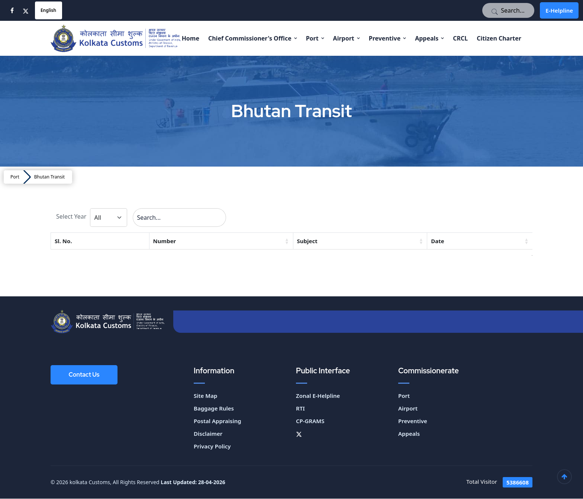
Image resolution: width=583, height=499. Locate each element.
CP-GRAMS (310, 421)
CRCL (460, 38)
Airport (343, 38)
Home (190, 38)
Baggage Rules (214, 408)
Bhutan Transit (49, 177)
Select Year (71, 217)
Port (312, 38)
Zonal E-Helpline (318, 396)
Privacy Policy (212, 446)
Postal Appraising (217, 421)
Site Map (205, 396)
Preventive (385, 38)
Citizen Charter (499, 38)
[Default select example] (108, 217)
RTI (300, 408)
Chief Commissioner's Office (250, 38)
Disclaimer (208, 434)
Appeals (426, 38)
